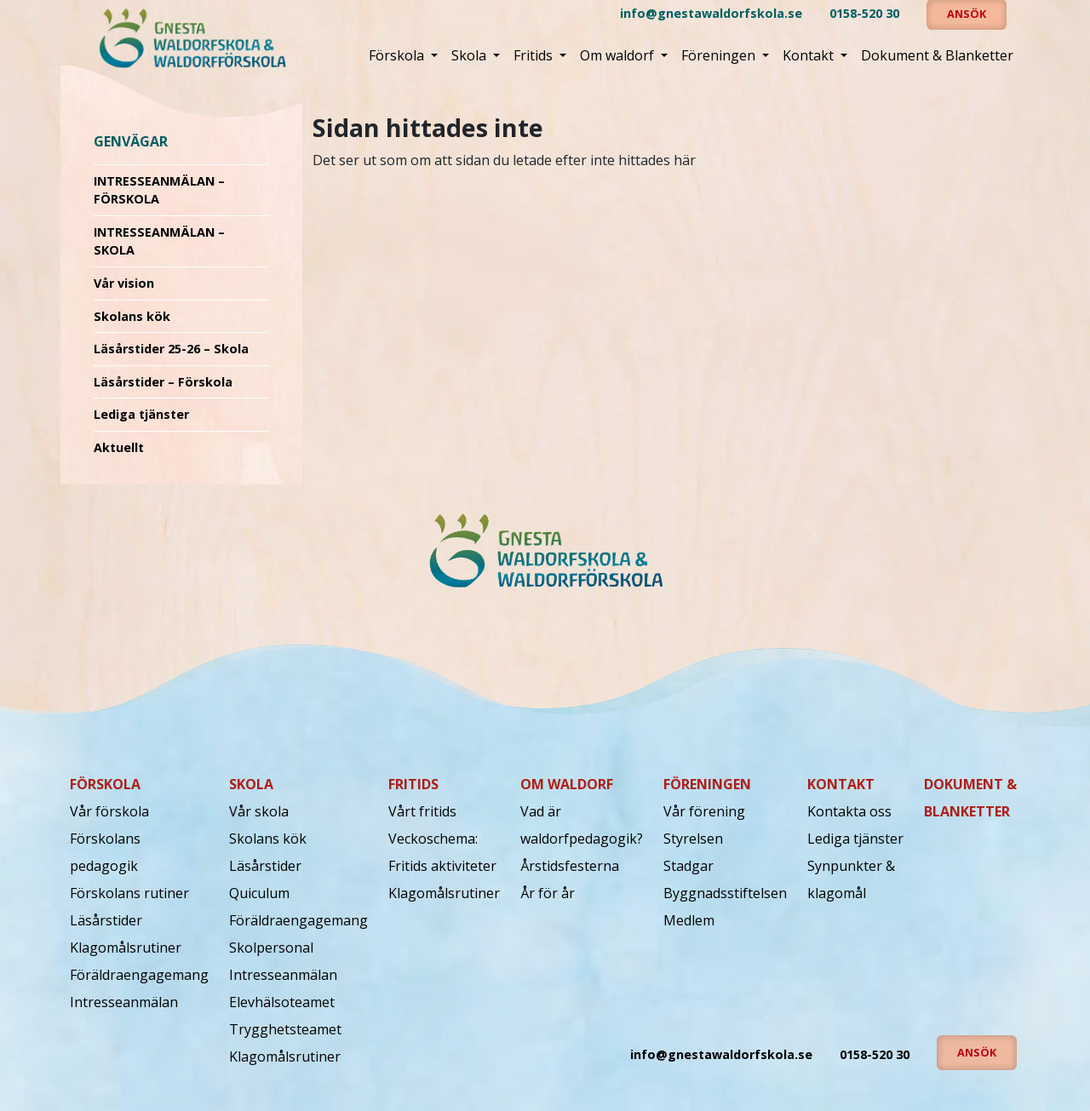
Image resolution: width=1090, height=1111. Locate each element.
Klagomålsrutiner (125, 947)
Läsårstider (106, 920)
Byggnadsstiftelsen (725, 893)
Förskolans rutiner (129, 893)
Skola (470, 55)
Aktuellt (119, 447)
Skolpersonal (271, 947)
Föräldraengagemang (139, 974)
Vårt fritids (422, 811)
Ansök (976, 1052)
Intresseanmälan (124, 1002)
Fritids (534, 55)
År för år (547, 893)
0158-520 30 (864, 13)
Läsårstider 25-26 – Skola (171, 349)
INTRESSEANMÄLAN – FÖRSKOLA (159, 190)
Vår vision (124, 283)
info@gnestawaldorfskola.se (711, 13)
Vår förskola (109, 811)
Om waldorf (618, 55)
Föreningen (720, 55)
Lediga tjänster (141, 414)
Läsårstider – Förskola (163, 382)
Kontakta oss (849, 811)
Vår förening (704, 811)
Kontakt (810, 55)
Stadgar (688, 865)
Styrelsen (693, 838)
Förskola (398, 55)
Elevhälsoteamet (282, 1002)
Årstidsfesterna (569, 865)
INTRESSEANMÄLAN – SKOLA (159, 241)
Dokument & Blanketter (937, 55)
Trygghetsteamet (285, 1029)
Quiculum (259, 893)
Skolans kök (132, 316)
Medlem (688, 920)
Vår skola (259, 811)
